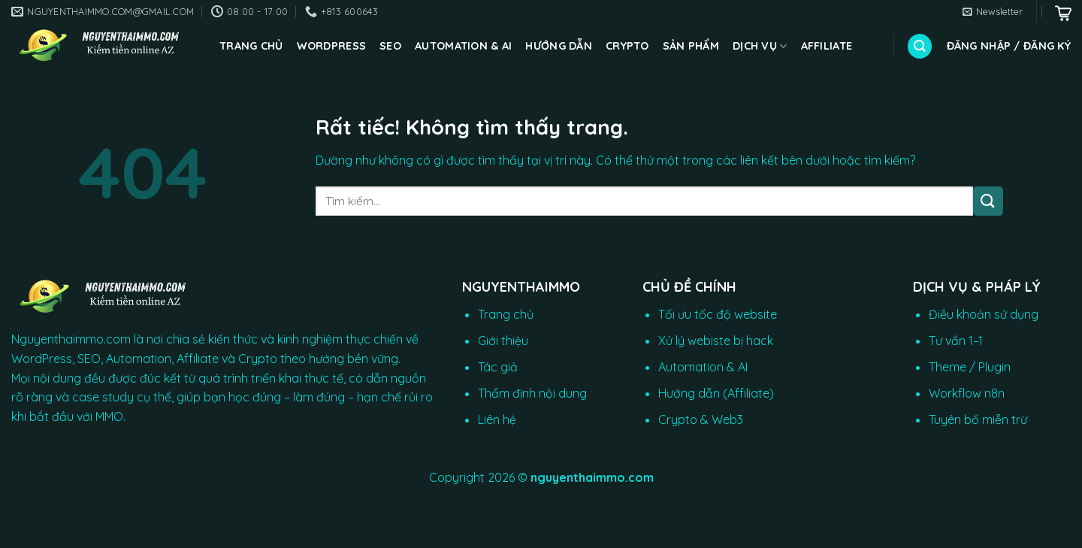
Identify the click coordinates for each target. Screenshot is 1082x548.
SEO (390, 46)
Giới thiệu (503, 340)
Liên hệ (497, 419)
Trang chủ (251, 46)
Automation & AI (463, 46)
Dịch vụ (760, 46)
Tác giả (498, 366)
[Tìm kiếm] (920, 46)
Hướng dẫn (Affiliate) (716, 393)
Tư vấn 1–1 (956, 340)
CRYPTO (627, 46)
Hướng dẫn (558, 46)
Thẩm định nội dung (532, 393)
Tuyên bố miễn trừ (978, 419)
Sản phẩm (691, 46)
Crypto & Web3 (700, 419)
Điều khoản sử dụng (983, 314)
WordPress (332, 46)
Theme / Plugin (970, 366)
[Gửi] (988, 201)
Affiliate (827, 46)
